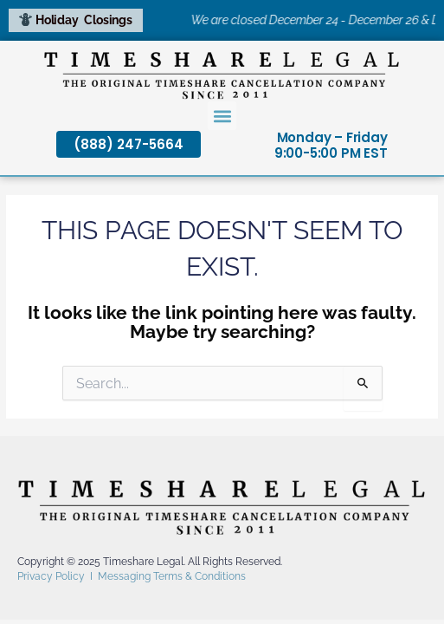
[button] (222, 115)
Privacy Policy (51, 576)
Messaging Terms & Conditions (172, 576)
